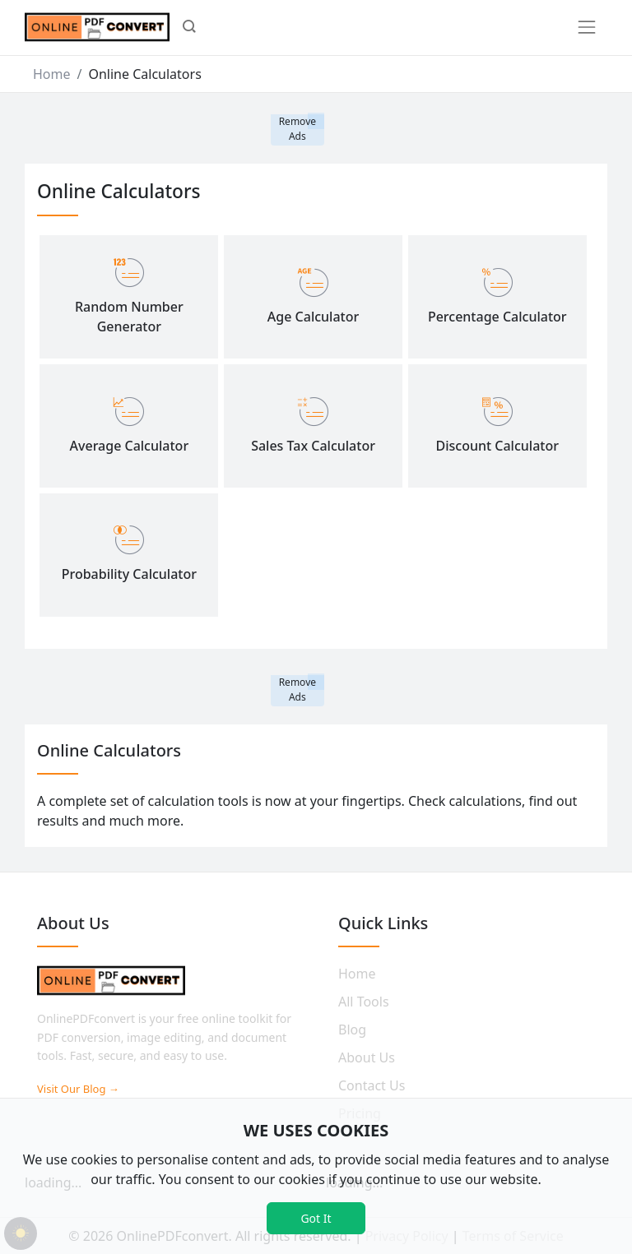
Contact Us (371, 1085)
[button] (189, 28)
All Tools (363, 1002)
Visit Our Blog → (78, 1088)
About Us (366, 1057)
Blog (352, 1029)
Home (52, 74)
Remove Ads (297, 128)
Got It (315, 1218)
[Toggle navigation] (586, 27)
